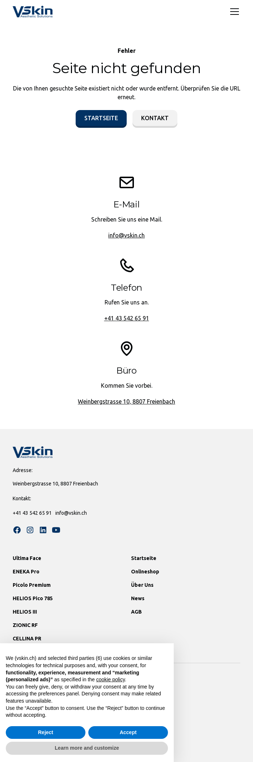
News (137, 598)
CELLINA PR (27, 638)
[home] (32, 11)
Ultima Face (27, 558)
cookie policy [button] (110, 679)
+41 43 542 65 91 (126, 318)
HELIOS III (25, 612)
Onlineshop (145, 571)
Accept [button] (128, 732)
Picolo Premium (32, 585)
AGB (136, 612)
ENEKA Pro (26, 571)
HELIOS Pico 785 (33, 598)
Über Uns (142, 585)
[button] (233, 11)
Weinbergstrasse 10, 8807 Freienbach (126, 401)
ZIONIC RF (25, 625)
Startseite (101, 118)
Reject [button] (45, 732)
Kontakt (155, 118)
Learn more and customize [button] (87, 748)
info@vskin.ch (126, 235)
